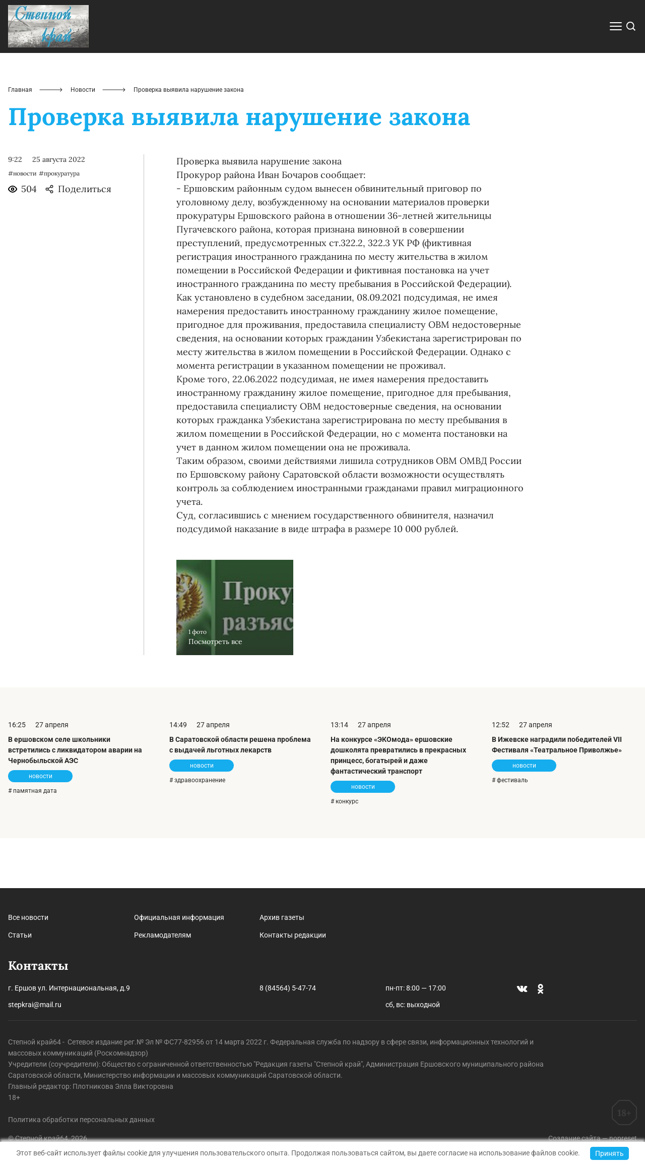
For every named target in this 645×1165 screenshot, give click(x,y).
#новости (22, 223)
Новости (83, 139)
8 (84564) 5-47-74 (288, 988)
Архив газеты (282, 917)
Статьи (20, 935)
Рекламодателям (162, 935)
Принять (609, 1153)
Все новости (28, 917)
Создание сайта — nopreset (592, 1138)
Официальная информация (179, 917)
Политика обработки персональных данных (81, 1120)
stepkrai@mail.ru (34, 1005)
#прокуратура (59, 223)
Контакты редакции (293, 935)
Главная (20, 139)
